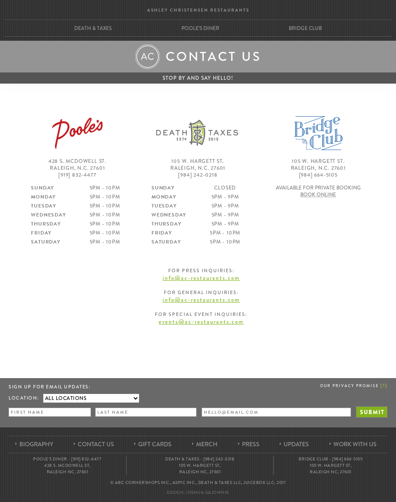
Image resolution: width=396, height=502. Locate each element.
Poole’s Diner (200, 28)
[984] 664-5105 (318, 175)
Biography (36, 444)
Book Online (318, 194)
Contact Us (96, 444)
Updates (296, 444)
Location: (24, 397)
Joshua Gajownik (207, 492)
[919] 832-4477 (77, 175)
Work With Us (355, 444)
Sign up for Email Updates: (50, 386)
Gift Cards (155, 444)
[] (384, 385)
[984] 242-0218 (197, 175)
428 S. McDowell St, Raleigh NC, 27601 (67, 468)
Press (251, 444)
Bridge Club (305, 28)
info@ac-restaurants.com (201, 278)
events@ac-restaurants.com (201, 322)
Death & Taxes (93, 28)
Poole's (77, 132)
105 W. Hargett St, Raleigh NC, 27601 (200, 468)
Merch (207, 444)
